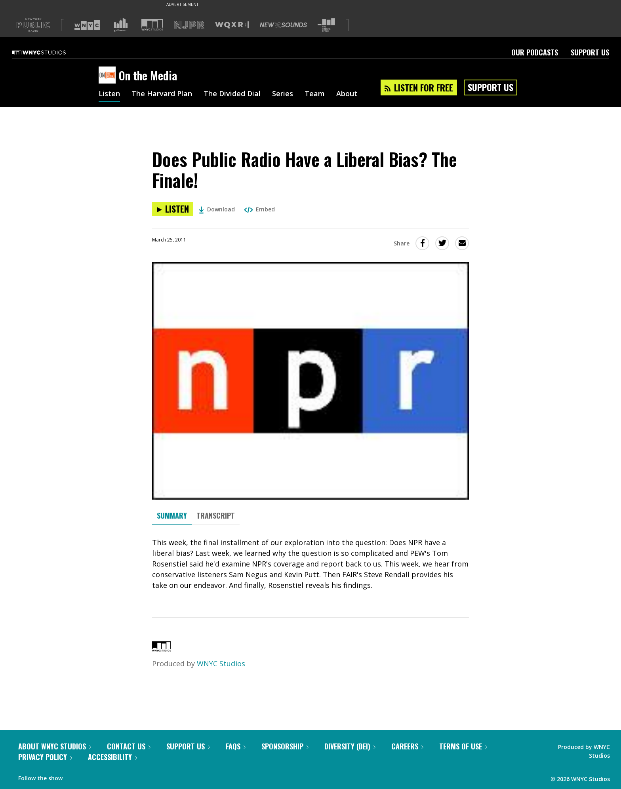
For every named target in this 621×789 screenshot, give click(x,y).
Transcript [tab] (215, 515)
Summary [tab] (172, 515)
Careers (407, 746)
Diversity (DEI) (349, 746)
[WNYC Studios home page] (49, 52)
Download (217, 209)
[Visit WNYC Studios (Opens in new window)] (152, 24)
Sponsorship (285, 746)
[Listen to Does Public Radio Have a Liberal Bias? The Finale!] (172, 209)
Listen (109, 94)
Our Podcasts (534, 52)
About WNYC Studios (54, 746)
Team (315, 94)
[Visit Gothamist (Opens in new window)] (121, 25)
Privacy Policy (45, 757)
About (346, 94)
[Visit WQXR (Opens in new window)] (232, 25)
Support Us (590, 52)
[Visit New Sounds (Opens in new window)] (283, 25)
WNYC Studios (221, 663)
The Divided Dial (232, 94)
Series (282, 94)
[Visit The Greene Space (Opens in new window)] (326, 25)
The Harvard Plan (161, 94)
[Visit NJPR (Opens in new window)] (189, 25)
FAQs (236, 746)
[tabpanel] (310, 564)
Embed (259, 209)
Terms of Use (463, 746)
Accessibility (112, 757)
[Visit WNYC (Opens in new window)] (87, 25)
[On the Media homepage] (109, 76)
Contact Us (128, 746)
